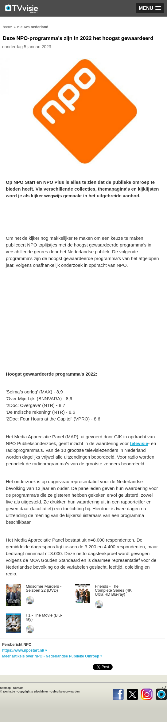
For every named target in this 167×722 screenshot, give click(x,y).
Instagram (147, 693)
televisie (139, 443)
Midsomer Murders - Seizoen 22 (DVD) (43, 588)
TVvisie (161, 693)
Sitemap (5, 687)
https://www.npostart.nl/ (23, 650)
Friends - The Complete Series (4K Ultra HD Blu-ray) (113, 590)
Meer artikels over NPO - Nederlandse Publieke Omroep (50, 656)
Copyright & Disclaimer (32, 691)
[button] (150, 8)
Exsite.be (9, 691)
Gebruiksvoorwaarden (65, 691)
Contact (18, 687)
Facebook (118, 693)
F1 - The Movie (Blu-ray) (44, 617)
